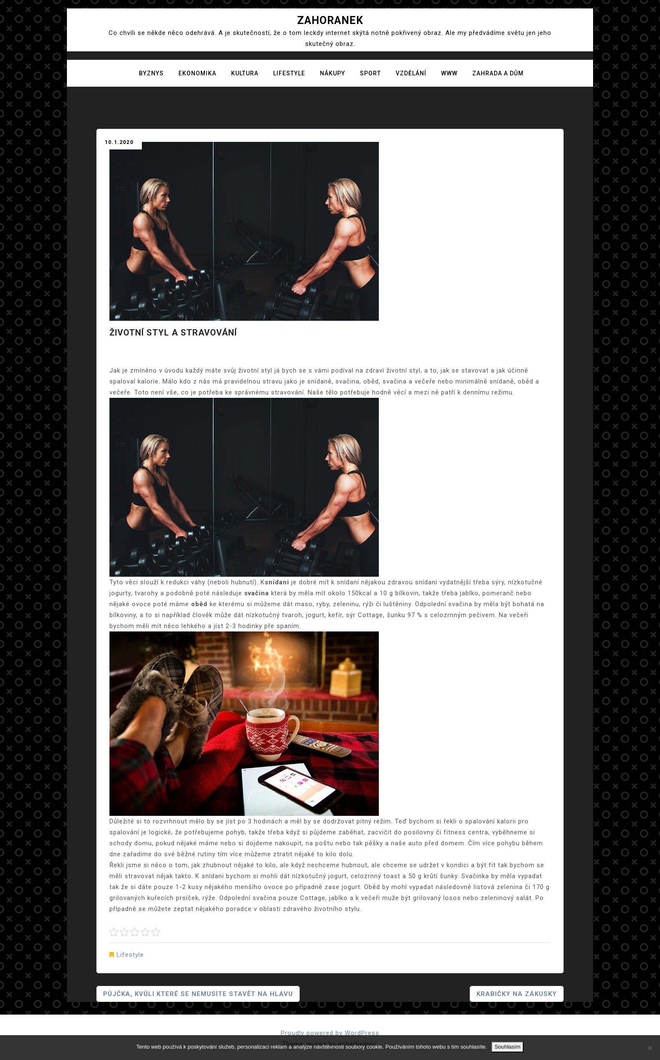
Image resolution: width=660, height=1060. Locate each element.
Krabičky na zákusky (516, 994)
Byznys (151, 73)
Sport (370, 73)
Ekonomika (197, 73)
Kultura (244, 73)
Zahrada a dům (498, 73)
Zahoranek (330, 20)
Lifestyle (289, 73)
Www (449, 73)
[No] (649, 1048)
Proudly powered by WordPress (330, 1033)
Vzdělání (411, 73)
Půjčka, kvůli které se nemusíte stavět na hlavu (198, 994)
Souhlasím (507, 1047)
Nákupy (332, 73)
